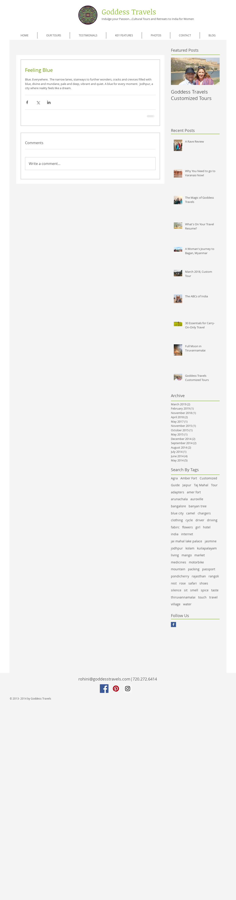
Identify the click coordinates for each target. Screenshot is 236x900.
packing (193, 569)
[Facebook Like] (44, 633)
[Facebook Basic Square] (173, 624)
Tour (214, 485)
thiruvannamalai (183, 597)
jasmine (211, 541)
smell (194, 590)
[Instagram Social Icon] (127, 688)
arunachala (179, 499)
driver (199, 520)
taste (215, 590)
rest (174, 583)
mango (187, 555)
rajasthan (199, 576)
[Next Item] (213, 71)
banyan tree (198, 506)
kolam (190, 548)
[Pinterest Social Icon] (116, 688)
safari (192, 583)
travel (213, 597)
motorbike (196, 562)
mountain (178, 569)
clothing (177, 520)
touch (202, 597)
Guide (175, 485)
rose (182, 583)
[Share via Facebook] (27, 102)
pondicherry (180, 576)
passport (208, 569)
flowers (187, 527)
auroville (196, 499)
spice (205, 590)
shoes (203, 583)
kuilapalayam (207, 548)
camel (190, 513)
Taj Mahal (201, 485)
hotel (207, 527)
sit (186, 590)
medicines (178, 562)
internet (187, 534)
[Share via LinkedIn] (49, 102)
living (175, 555)
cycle (189, 520)
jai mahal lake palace (186, 541)
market (199, 555)
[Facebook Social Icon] (104, 688)
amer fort (194, 492)
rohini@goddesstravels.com (104, 679)
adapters (177, 492)
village (175, 604)
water (187, 604)
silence (176, 590)
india (174, 534)
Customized (208, 478)
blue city (177, 513)
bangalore (178, 506)
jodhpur (177, 548)
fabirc (175, 527)
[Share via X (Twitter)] (38, 102)
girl (197, 527)
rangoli (214, 576)
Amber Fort (188, 478)
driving (212, 520)
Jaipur (186, 485)
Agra (174, 478)
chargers (204, 513)
